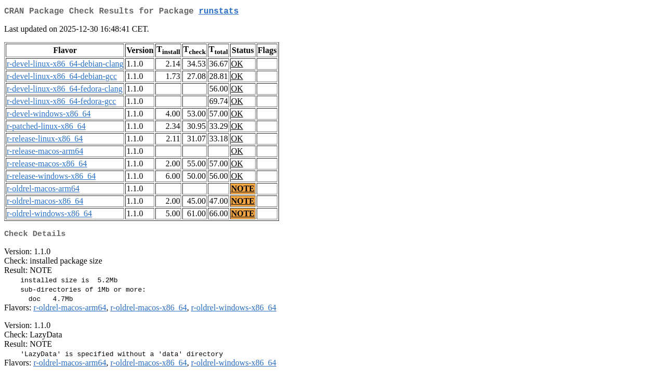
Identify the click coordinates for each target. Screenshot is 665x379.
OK (237, 65)
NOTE (243, 190)
